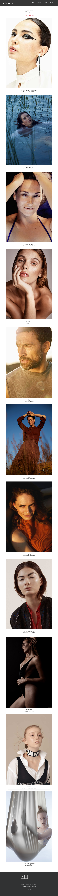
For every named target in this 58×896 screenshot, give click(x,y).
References (39, 2)
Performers (31, 15)
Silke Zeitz (8, 3)
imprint (22, 884)
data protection (29, 884)
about (35, 884)
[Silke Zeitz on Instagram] (22, 877)
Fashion (26, 15)
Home (33, 2)
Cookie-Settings (32, 886)
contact (25, 886)
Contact (52, 2)
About (46, 2)
